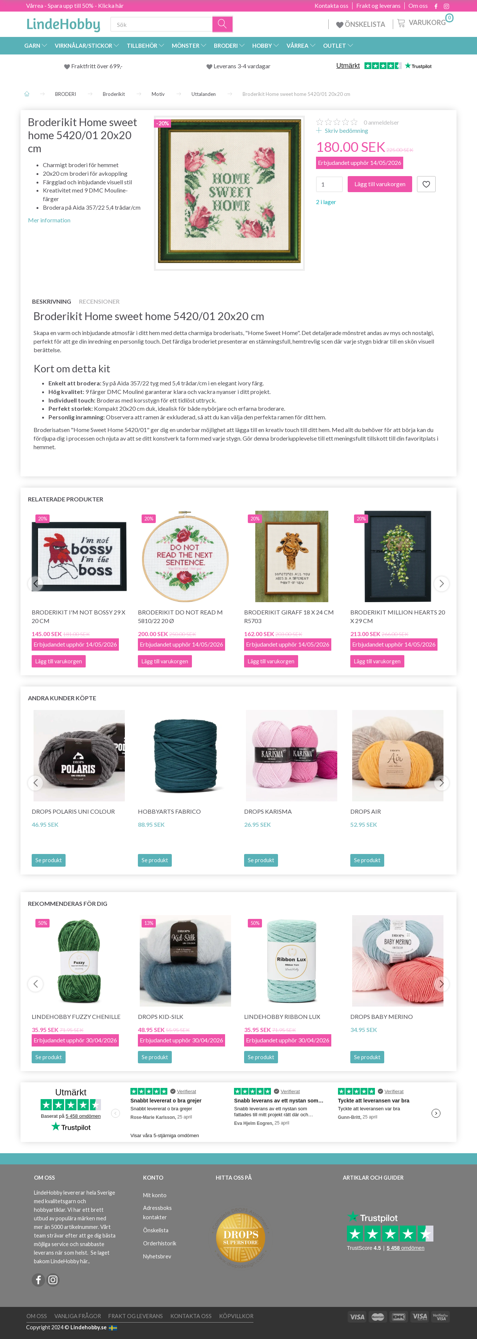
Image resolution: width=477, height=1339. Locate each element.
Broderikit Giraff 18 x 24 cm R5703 (289, 616)
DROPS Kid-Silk (160, 1016)
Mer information (49, 219)
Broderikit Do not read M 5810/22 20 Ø (180, 616)
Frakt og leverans (378, 5)
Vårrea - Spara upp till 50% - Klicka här (75, 5)
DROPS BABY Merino (381, 1016)
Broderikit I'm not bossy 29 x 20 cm (78, 616)
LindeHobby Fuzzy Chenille (76, 1016)
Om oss (418, 5)
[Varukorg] (424, 22)
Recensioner (99, 301)
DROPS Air (365, 811)
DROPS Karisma (268, 811)
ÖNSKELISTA (360, 24)
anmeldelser (381, 122)
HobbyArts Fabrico (169, 811)
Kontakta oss (331, 5)
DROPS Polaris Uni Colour (73, 811)
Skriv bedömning (346, 130)
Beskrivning (51, 301)
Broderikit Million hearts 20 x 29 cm (397, 616)
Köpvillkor (236, 1316)
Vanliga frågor (77, 1316)
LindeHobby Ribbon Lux (282, 1016)
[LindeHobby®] (63, 23)
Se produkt (48, 860)
